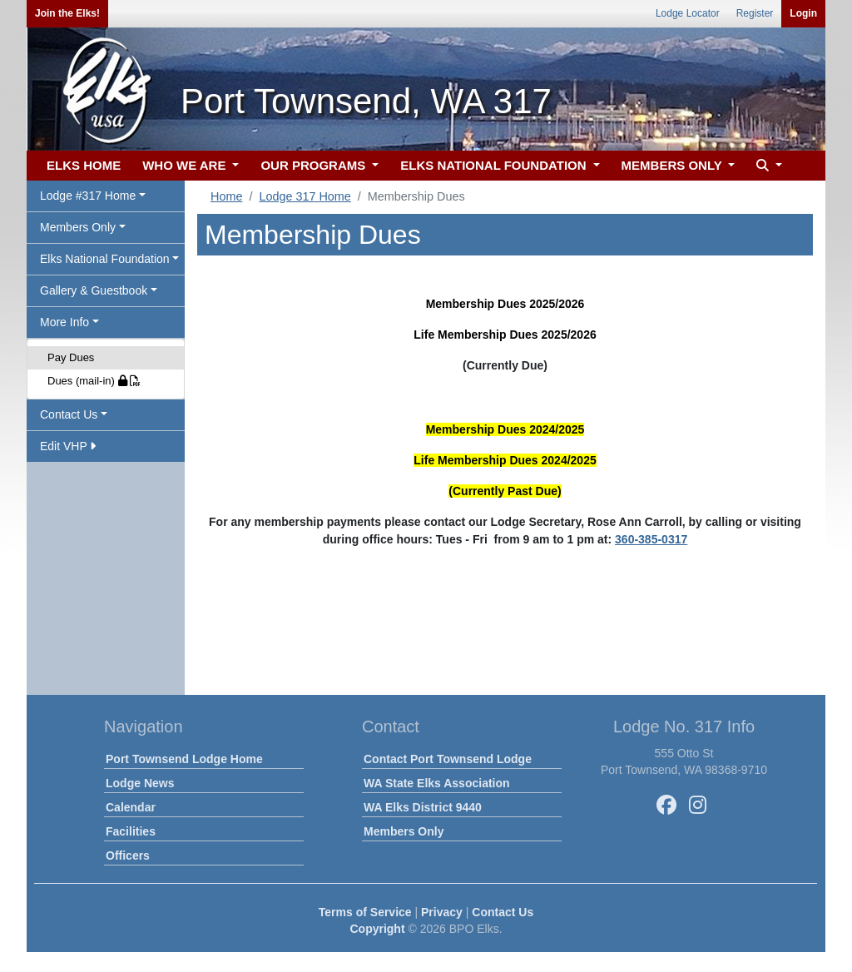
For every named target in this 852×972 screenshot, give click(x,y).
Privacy (442, 912)
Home (226, 196)
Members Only (403, 831)
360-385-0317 (651, 539)
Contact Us (502, 912)
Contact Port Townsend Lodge (448, 759)
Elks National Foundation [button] (105, 258)
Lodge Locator (688, 13)
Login (803, 13)
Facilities (131, 831)
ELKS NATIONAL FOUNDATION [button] (495, 165)
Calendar (131, 807)
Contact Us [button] (68, 414)
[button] (767, 166)
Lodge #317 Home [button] (88, 195)
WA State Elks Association (437, 783)
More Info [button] (64, 322)
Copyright (376, 928)
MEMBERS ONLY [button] (674, 165)
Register (755, 13)
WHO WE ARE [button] (185, 165)
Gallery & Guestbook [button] (93, 290)
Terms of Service (365, 912)
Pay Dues (70, 357)
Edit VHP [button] (68, 446)
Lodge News (140, 783)
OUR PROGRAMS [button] (314, 165)
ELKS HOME (84, 165)
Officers (128, 855)
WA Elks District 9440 (423, 807)
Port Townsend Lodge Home (184, 759)
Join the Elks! (67, 13)
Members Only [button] (78, 227)
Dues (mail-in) (94, 380)
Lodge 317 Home (304, 196)
